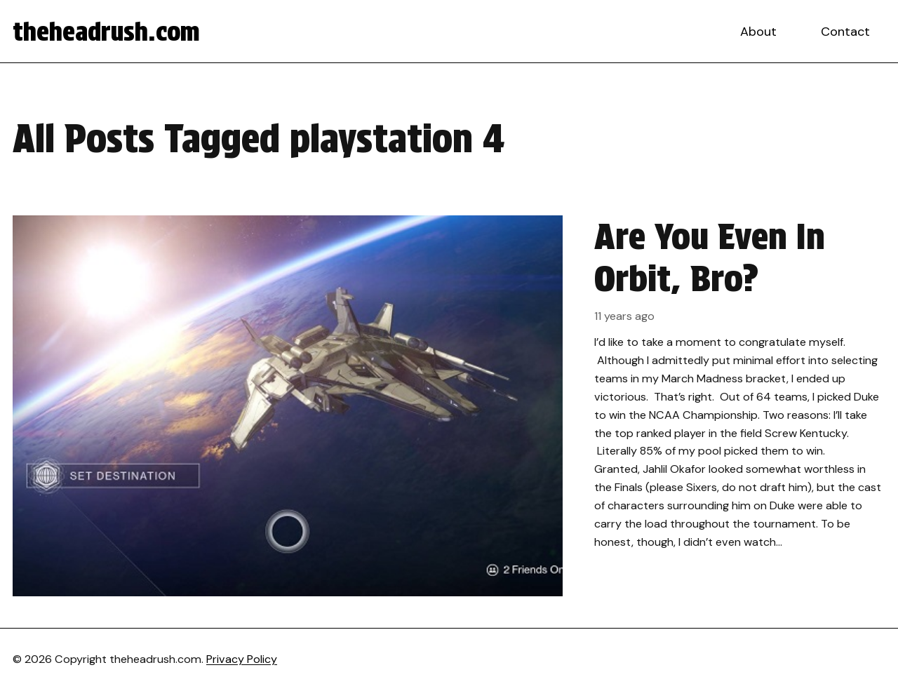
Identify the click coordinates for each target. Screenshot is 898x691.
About (758, 31)
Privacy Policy (241, 659)
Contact (845, 31)
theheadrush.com (106, 31)
